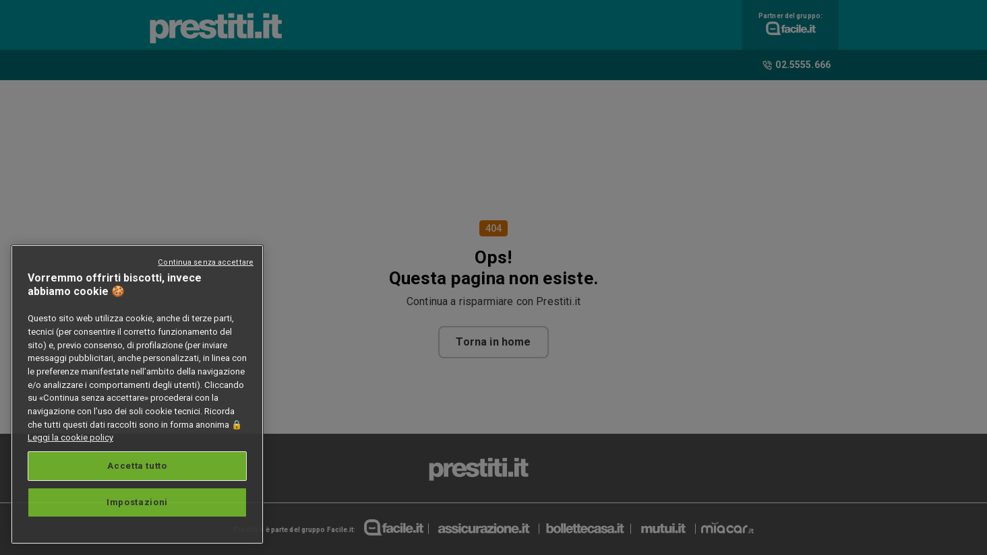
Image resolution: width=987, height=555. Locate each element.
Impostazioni (137, 502)
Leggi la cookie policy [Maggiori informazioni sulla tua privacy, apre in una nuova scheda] (70, 437)
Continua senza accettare (205, 262)
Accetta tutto (137, 466)
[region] (137, 394)
